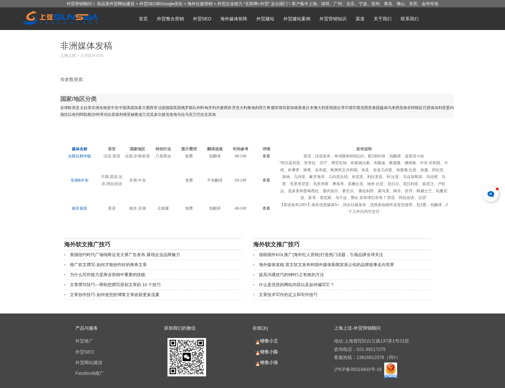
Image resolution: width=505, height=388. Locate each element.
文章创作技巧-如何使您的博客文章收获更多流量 (114, 294)
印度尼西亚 (362, 107)
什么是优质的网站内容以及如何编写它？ (296, 284)
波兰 (142, 114)
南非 (407, 107)
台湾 (341, 107)
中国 (123, 107)
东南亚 (105, 107)
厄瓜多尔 (154, 114)
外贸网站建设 (88, 362)
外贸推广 (84, 340)
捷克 (165, 114)
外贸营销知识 (333, 18)
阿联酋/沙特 (90, 114)
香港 (302, 107)
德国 (169, 107)
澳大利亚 (321, 107)
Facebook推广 (89, 373)
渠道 (360, 18)
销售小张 (265, 362)
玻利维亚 (123, 114)
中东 (115, 107)
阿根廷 (417, 107)
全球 (64, 107)
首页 (143, 18)
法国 (162, 107)
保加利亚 (438, 107)
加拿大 (140, 107)
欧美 (72, 107)
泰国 (376, 107)
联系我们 (410, 18)
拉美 (87, 107)
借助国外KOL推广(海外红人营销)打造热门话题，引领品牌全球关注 (321, 254)
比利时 (198, 107)
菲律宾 (280, 107)
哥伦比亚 (107, 114)
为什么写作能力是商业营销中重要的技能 (107, 274)
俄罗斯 (187, 107)
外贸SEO (202, 18)
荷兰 (263, 107)
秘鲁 (134, 114)
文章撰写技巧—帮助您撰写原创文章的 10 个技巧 (115, 284)
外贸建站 (265, 18)
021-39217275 (371, 349)
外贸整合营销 (170, 18)
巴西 (427, 107)
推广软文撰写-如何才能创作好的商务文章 (108, 264)
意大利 (241, 107)
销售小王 (265, 340)
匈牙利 (210, 107)
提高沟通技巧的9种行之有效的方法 (291, 274)
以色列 (74, 114)
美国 (130, 107)
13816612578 (370, 357)
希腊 (270, 107)
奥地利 (253, 107)
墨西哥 (151, 107)
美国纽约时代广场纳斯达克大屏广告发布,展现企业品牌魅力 (125, 254)
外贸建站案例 (296, 18)
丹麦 (220, 107)
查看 (266, 156)
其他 (212, 114)
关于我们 (383, 18)
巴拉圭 (202, 114)
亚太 (79, 107)
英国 (177, 107)
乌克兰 (190, 114)
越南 (383, 107)
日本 (309, 107)
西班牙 (229, 107)
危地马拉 (177, 114)
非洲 (95, 107)
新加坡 (292, 107)
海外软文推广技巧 (87, 244)
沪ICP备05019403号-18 (358, 369)
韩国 (333, 107)
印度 (349, 107)
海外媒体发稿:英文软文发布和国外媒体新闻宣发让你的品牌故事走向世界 (326, 264)
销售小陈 (265, 351)
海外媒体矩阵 (233, 18)
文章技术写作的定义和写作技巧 (288, 294)
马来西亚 (395, 107)
